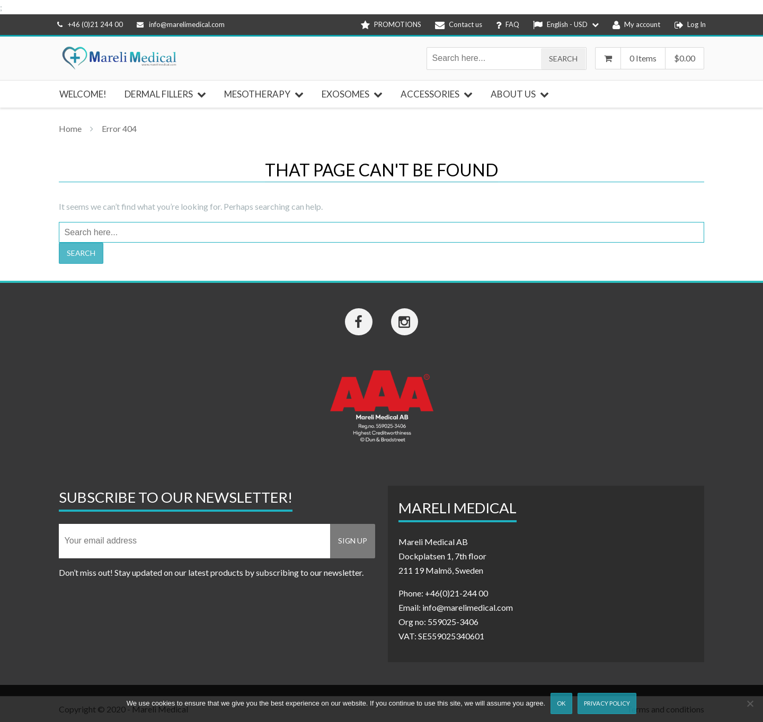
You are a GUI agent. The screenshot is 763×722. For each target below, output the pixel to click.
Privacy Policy (607, 703)
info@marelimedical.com (181, 24)
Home (70, 128)
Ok (561, 703)
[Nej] (749, 703)
